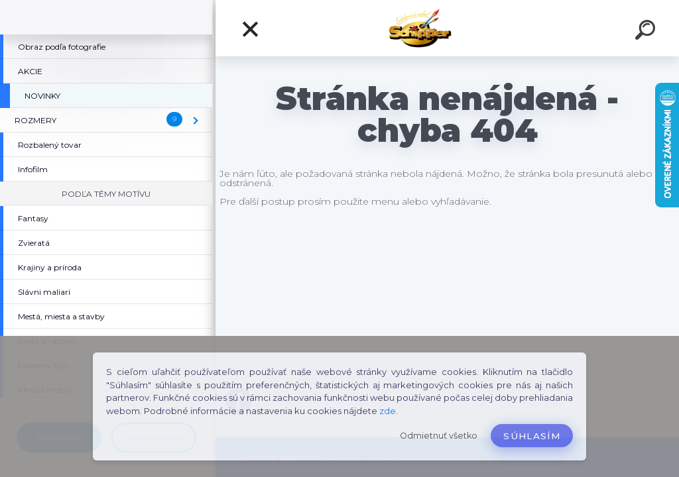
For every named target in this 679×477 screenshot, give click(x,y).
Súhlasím (531, 436)
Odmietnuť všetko (438, 436)
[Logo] (447, 28)
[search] (647, 32)
